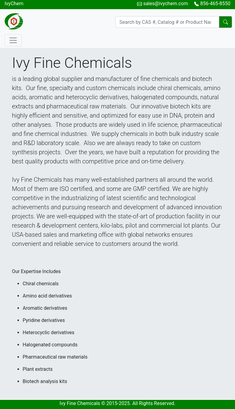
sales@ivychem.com (165, 3)
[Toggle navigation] (13, 40)
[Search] (167, 22)
